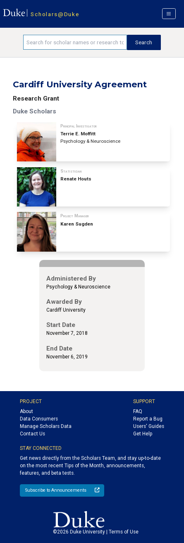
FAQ (137, 411)
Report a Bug (147, 419)
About (26, 411)
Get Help (142, 434)
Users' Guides (148, 426)
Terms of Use (124, 532)
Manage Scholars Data (46, 426)
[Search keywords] (75, 42)
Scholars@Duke (55, 14)
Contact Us (32, 434)
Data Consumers (39, 419)
